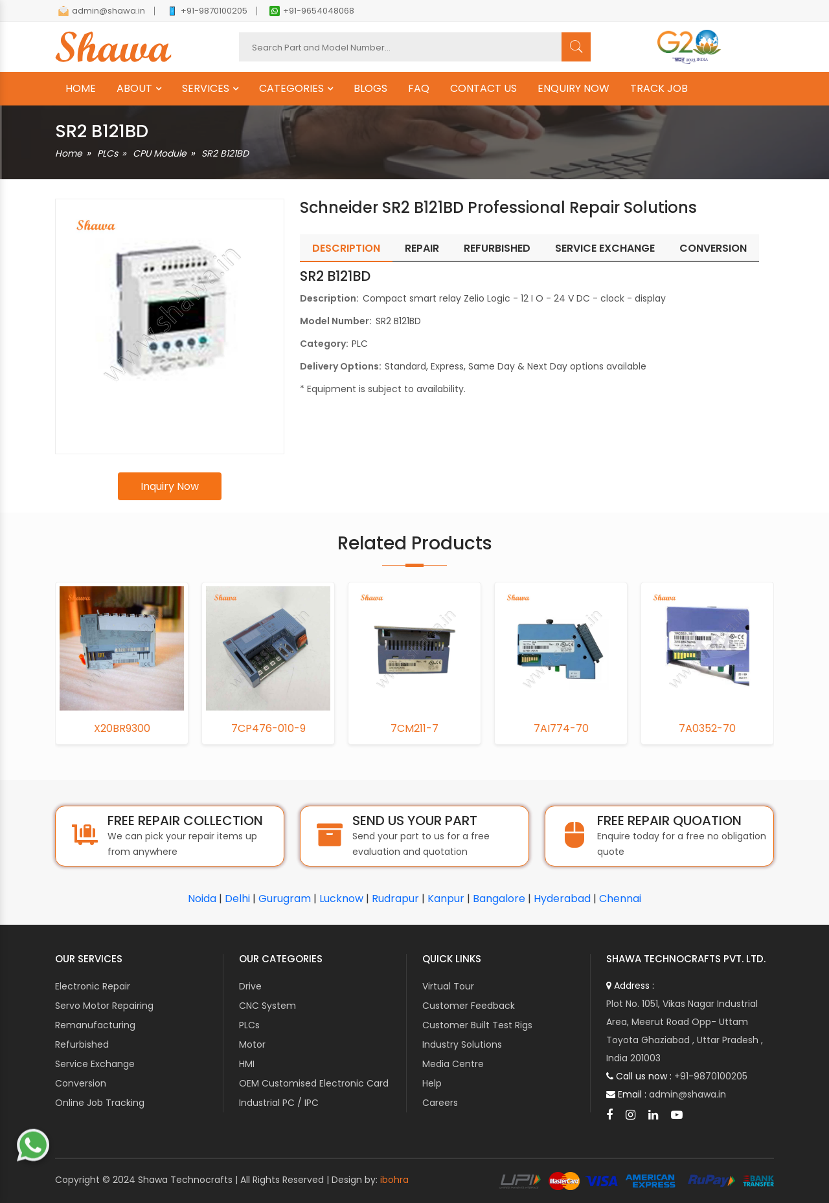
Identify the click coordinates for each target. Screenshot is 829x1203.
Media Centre (453, 1063)
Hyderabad (562, 898)
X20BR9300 (122, 728)
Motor (252, 1044)
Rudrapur (395, 898)
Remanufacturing (95, 1025)
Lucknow (341, 898)
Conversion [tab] (713, 248)
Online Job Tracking (99, 1102)
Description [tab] (346, 248)
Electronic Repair (92, 986)
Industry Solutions (462, 1044)
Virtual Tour (448, 986)
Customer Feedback (468, 1005)
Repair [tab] (422, 248)
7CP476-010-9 (268, 728)
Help (432, 1083)
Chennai (620, 898)
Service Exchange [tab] (605, 248)
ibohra (394, 1179)
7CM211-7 (414, 728)
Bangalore (499, 898)
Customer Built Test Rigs (477, 1025)
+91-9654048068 (311, 11)
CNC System (267, 1005)
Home (68, 153)
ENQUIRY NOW (573, 88)
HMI (247, 1063)
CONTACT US (483, 88)
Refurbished (82, 1044)
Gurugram (284, 898)
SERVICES (205, 88)
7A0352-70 (707, 728)
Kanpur (445, 898)
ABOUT (134, 88)
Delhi (237, 898)
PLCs (107, 153)
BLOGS (370, 88)
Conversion (80, 1083)
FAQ (418, 88)
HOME (80, 88)
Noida (202, 898)
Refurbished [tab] (497, 248)
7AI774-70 (561, 728)
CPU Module (160, 153)
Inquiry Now (170, 486)
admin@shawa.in (101, 11)
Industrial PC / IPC (279, 1102)
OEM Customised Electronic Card (314, 1083)
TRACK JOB (659, 88)
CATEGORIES (291, 88)
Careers (440, 1102)
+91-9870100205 (207, 11)
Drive (250, 986)
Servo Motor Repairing (104, 1005)
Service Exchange (95, 1063)
